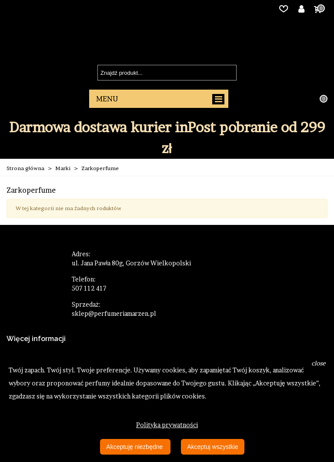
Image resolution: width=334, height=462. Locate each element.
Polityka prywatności (167, 425)
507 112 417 (89, 288)
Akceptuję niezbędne (135, 446)
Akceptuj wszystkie (212, 446)
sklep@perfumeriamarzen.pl (114, 313)
